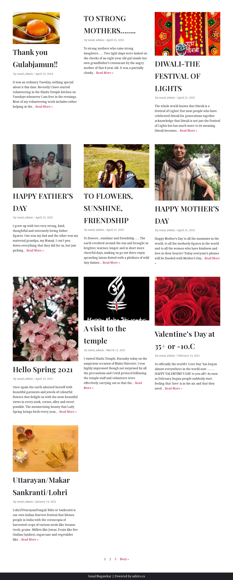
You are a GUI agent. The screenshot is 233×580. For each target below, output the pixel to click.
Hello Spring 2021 (43, 369)
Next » (124, 559)
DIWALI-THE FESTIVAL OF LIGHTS (177, 76)
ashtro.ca (138, 576)
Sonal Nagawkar (99, 576)
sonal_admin (25, 73)
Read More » (44, 107)
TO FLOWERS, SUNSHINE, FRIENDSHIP (108, 208)
